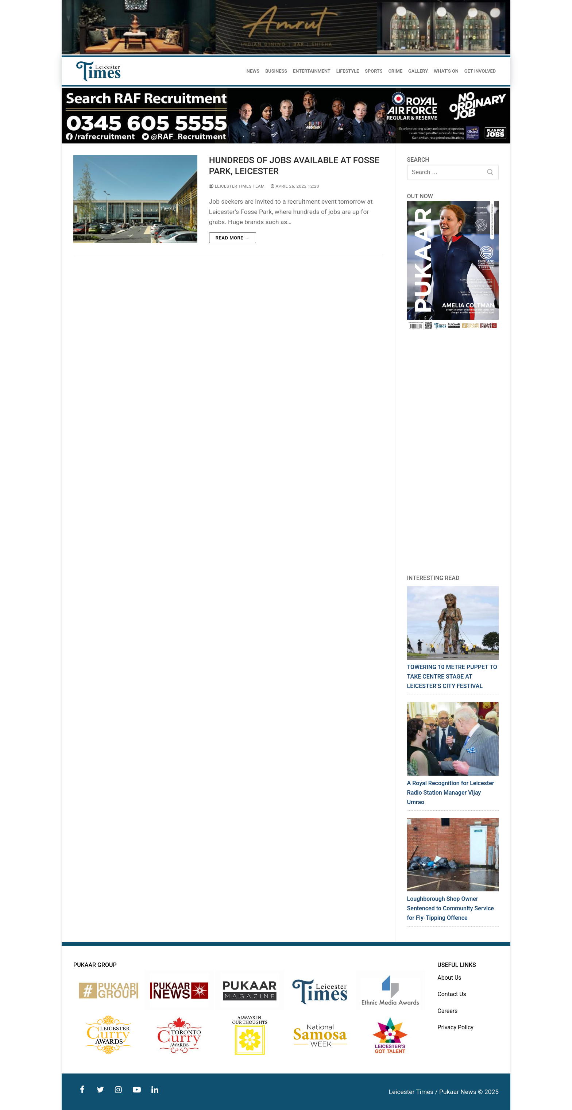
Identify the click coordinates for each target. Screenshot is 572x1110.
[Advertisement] (453, 452)
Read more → (233, 238)
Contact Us (451, 994)
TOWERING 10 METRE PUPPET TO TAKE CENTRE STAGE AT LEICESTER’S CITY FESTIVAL (452, 677)
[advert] (286, 141)
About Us (449, 977)
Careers (447, 1010)
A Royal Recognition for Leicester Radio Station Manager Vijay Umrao (450, 793)
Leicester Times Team (237, 186)
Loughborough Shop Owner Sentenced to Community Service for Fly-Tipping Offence (450, 908)
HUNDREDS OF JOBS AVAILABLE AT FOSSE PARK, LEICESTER (294, 165)
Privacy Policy (455, 1027)
